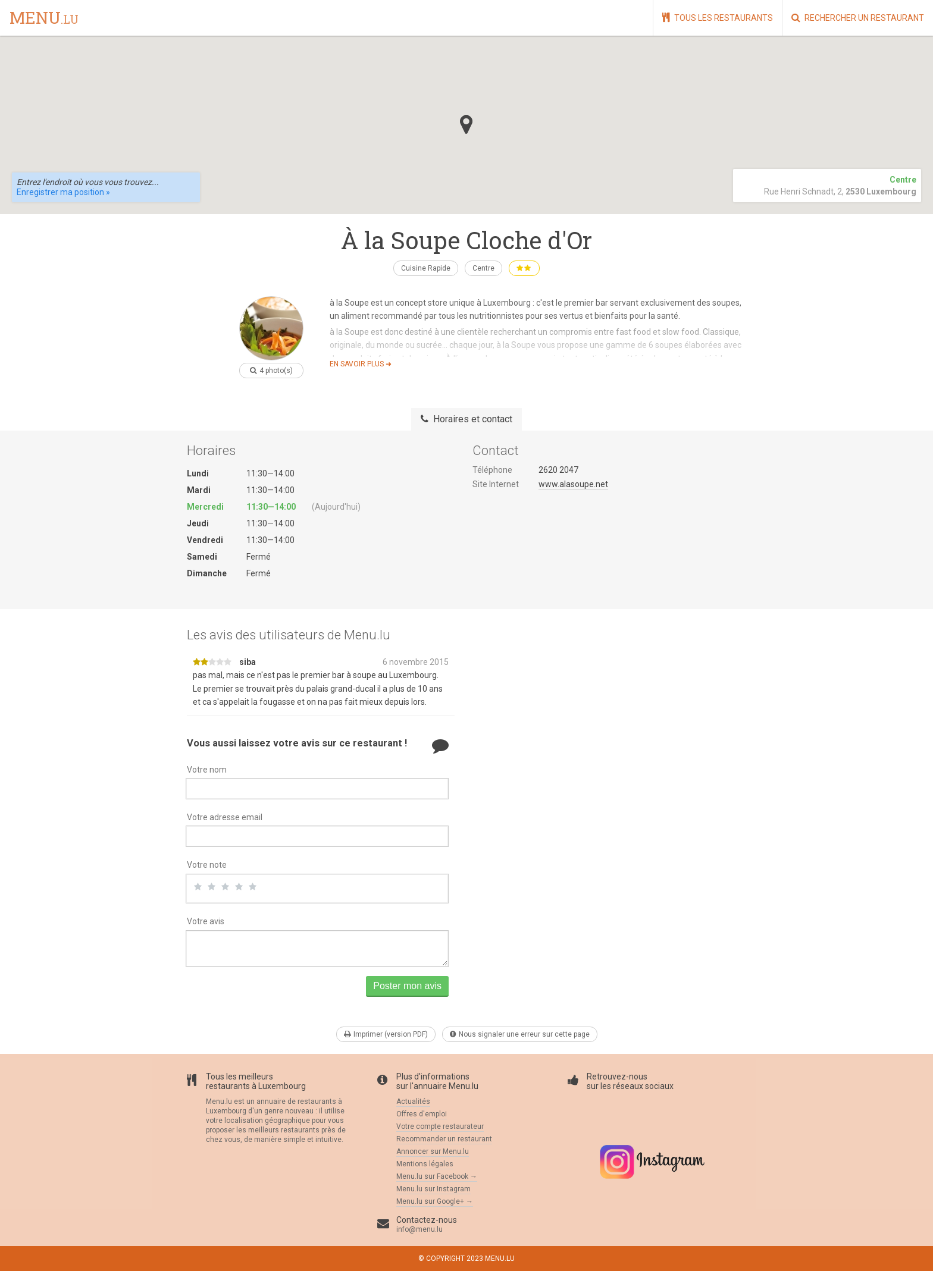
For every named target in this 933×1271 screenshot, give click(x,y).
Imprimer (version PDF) (386, 1034)
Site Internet (495, 484)
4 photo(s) (271, 370)
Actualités (413, 1101)
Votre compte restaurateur (440, 1126)
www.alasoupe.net (573, 484)
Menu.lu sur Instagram (433, 1189)
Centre (483, 268)
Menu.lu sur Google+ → (434, 1201)
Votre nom (207, 769)
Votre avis (205, 921)
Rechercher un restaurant (857, 17)
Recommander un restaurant (444, 1139)
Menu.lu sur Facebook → (436, 1176)
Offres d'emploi (421, 1114)
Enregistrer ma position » (63, 192)
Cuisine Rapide (425, 268)
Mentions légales (424, 1164)
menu (44, 18)
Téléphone (492, 470)
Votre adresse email (224, 817)
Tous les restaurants (717, 17)
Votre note (207, 865)
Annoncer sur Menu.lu (432, 1151)
